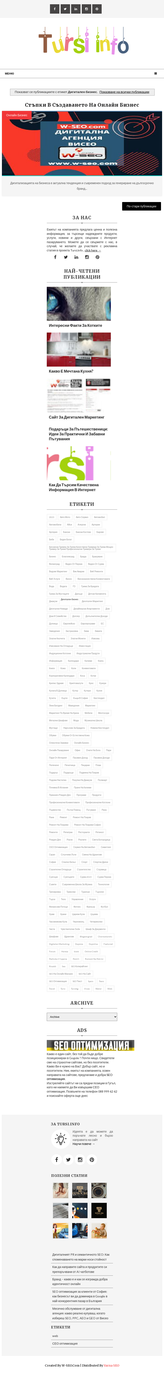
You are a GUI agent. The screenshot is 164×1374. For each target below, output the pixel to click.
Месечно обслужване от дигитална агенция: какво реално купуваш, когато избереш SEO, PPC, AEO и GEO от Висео (80, 1313)
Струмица (101, 869)
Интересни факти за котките (75, 325)
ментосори (103, 713)
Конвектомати (89, 668)
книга (100, 661)
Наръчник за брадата (74, 728)
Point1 (76, 959)
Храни (63, 914)
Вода (51, 586)
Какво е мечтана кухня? (71, 371)
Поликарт (102, 780)
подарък (53, 772)
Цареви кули (78, 914)
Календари (73, 661)
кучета (52, 698)
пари (108, 750)
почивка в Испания (58, 787)
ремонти (53, 832)
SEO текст (77, 981)
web (109, 988)
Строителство (84, 869)
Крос (91, 683)
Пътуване (91, 810)
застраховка (72, 631)
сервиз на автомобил (84, 847)
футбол (104, 906)
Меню (9, 73)
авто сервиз (82, 517)
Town (101, 981)
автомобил (99, 517)
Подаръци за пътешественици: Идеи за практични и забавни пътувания (78, 434)
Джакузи (53, 601)
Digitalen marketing (59, 944)
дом (107, 608)
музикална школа (93, 720)
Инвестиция (85, 646)
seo (63, 966)
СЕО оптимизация (58, 847)
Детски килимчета (97, 593)
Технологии (103, 884)
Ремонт (63, 817)
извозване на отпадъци (61, 646)
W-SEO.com (70, 1365)
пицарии (85, 765)
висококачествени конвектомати (94, 579)
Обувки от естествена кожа (75, 735)
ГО (74, 586)
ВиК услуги (54, 579)
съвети (52, 884)
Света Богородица (101, 839)
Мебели (88, 713)
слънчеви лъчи (68, 854)
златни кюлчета (57, 638)
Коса (82, 675)
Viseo (87, 988)
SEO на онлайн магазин (61, 973)
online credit (91, 951)
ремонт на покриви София (87, 824)
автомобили (55, 524)
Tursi (63, 988)
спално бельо (69, 862)
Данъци (78, 593)
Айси (69, 524)
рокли (70, 839)
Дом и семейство (58, 616)
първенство (55, 810)
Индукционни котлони (60, 653)
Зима (86, 631)
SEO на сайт (85, 973)
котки (93, 675)
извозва (95, 638)
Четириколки (96, 921)
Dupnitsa (93, 944)
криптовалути (76, 683)
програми (81, 795)
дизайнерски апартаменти (86, 608)
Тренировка (55, 892)
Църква (94, 914)
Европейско (69, 623)
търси (52, 899)
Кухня (99, 690)
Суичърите (68, 877)
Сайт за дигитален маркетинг (76, 417)
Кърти (64, 698)
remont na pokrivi (94, 959)
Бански (66, 532)
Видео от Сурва (96, 564)
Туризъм (85, 892)
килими (88, 661)
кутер (75, 690)
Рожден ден (55, 839)
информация (55, 661)
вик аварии (78, 571)
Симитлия (106, 847)
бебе (51, 539)
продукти (96, 795)
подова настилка (57, 780)
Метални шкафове (58, 720)
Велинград (54, 564)
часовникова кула (58, 921)
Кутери (87, 690)
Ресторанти (84, 832)
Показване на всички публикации (124, 92)
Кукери (102, 683)
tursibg (74, 988)
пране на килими (82, 787)
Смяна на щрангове (92, 854)
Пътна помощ (74, 810)
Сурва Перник (104, 877)
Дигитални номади (58, 608)
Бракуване (97, 556)
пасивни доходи (102, 757)
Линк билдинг (56, 705)
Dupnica (79, 944)
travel (52, 988)
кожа (63, 668)
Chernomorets (105, 936)
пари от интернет (58, 757)
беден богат (66, 539)
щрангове (69, 936)
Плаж (98, 765)
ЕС (102, 623)
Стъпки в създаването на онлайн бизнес (82, 105)
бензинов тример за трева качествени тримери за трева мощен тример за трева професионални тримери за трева (81, 548)
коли (73, 668)
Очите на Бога (93, 750)
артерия (53, 532)
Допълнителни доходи (96, 616)
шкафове (54, 936)
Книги (52, 668)
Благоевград (68, 556)
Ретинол (99, 832)
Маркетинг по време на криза (64, 713)
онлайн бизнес (16, 115)
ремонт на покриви (58, 824)
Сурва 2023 (86, 877)
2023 (51, 517)
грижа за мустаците (59, 593)
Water (98, 988)
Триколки (70, 892)
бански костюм (83, 532)
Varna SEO (111, 1365)
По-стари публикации (142, 206)
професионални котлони (97, 802)
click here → (93, 250)
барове (100, 532)
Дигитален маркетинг (92, 601)
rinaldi (52, 966)
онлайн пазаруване (59, 750)
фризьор (90, 906)
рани (51, 817)
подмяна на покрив (89, 772)
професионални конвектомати (64, 802)
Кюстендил (99, 698)
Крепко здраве (56, 683)
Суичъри (53, 877)
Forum (52, 951)
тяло (63, 899)
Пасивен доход (80, 757)
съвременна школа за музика (77, 884)
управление (77, 899)
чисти (52, 929)
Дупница (53, 623)
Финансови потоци (58, 906)
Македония (73, 705)
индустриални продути (88, 653)
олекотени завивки (58, 743)
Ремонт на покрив (82, 817)
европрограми (88, 623)
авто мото (65, 517)
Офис (78, 750)
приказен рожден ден (60, 795)
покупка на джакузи (82, 780)
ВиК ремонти (96, 571)
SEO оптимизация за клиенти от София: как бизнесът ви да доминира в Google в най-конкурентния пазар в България (79, 1296)
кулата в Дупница (58, 690)
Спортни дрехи (100, 862)
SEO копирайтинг (79, 966)
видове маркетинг (58, 571)
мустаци (53, 728)
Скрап (52, 854)
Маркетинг (90, 705)
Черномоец (78, 921)
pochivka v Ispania (58, 959)
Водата (63, 586)
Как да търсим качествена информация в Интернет (74, 487)
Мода (76, 720)
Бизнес (52, 556)
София (52, 862)
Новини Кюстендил (99, 728)
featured (108, 944)
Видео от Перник (73, 564)
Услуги (92, 899)
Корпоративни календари (61, 675)
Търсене (99, 892)
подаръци (68, 772)
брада (83, 556)
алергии (82, 524)
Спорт (85, 862)
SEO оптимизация (58, 981)
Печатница (69, 765)
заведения (54, 631)
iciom (76, 951)
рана (104, 810)
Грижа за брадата (90, 586)
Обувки (52, 735)
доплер (76, 616)
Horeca (64, 951)
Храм (51, 914)
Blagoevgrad (86, 936)
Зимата (98, 631)
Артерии (96, 524)
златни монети (78, 638)
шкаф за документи (95, 929)
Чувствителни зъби (70, 929)
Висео (69, 579)
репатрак (68, 832)
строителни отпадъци (60, 869)
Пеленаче (54, 765)
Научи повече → (84, 1144)
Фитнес (77, 906)
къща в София (80, 698)
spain (90, 981)
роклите (82, 839)
